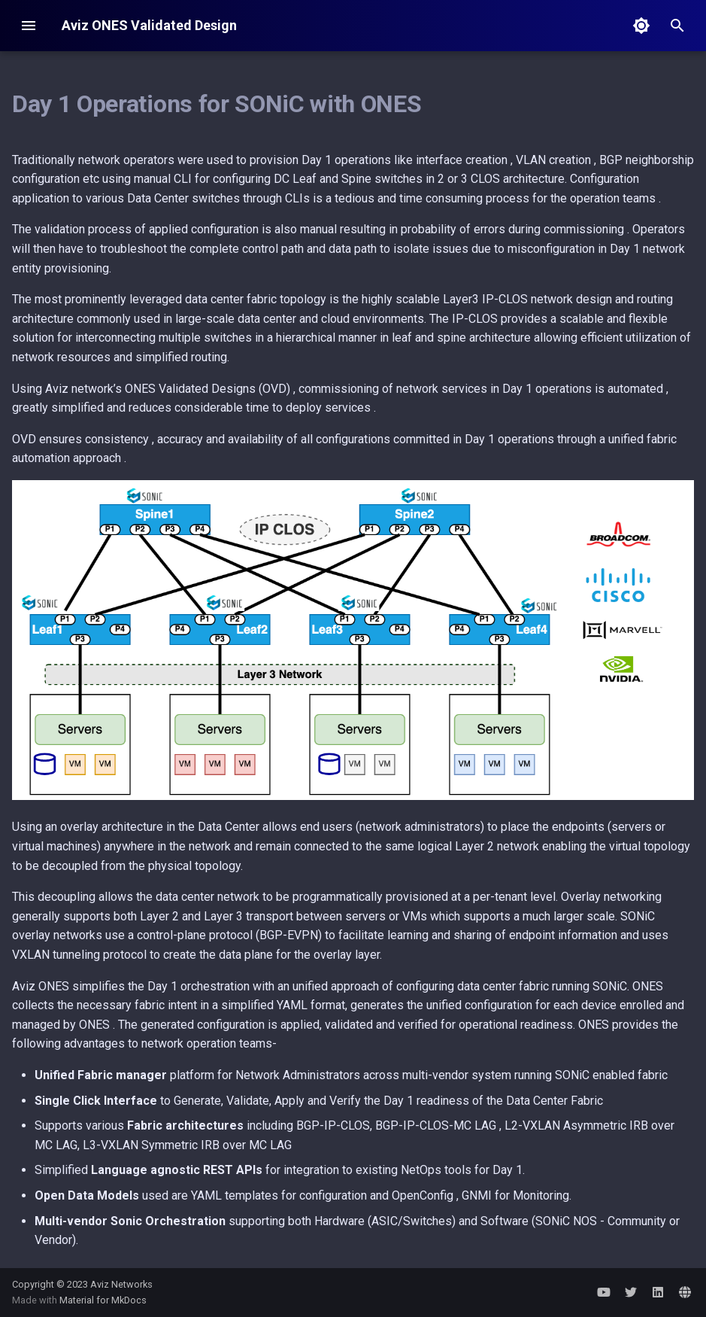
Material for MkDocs (103, 1300)
